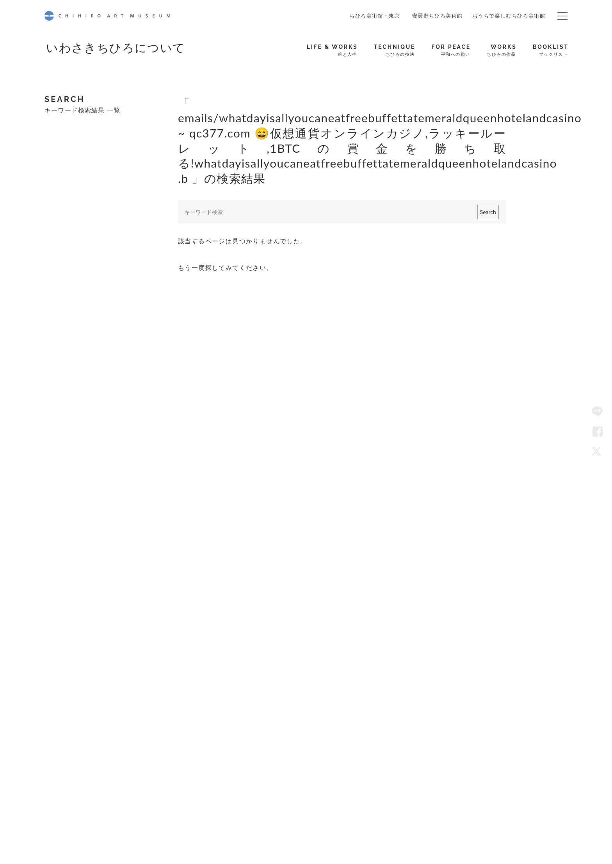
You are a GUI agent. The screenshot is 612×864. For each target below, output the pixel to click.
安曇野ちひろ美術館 (437, 15)
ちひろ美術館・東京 (374, 15)
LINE (597, 412)
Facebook (597, 432)
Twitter (597, 452)
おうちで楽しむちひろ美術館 (508, 15)
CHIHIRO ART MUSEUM (107, 16)
